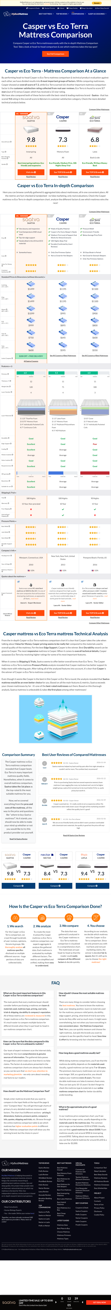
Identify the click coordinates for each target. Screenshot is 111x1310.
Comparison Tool (100, 1168)
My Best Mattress (8, 1175)
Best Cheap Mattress (61, 1214)
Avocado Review (45, 1195)
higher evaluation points (27, 1126)
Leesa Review (43, 1192)
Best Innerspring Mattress (63, 1194)
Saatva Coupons (82, 1211)
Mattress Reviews (100, 1178)
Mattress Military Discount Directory (83, 1197)
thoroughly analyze (14, 947)
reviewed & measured (35, 1015)
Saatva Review (44, 1168)
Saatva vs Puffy (44, 1212)
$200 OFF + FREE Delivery (31, 356)
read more (34, 599)
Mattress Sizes (62, 1225)
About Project (99, 1198)
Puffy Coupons (81, 1214)
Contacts (97, 1201)
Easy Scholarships (100, 1188)
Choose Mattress (63, 1232)
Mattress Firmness (64, 1235)
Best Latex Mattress (64, 1199)
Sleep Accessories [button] (96, 14)
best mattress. (69, 1005)
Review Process (48, 8)
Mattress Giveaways (101, 1185)
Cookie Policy (99, 1215)
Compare (18, 886)
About (60, 8)
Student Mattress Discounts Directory (83, 1184)
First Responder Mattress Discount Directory (82, 1190)
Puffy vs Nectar (44, 1226)
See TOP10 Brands (63, 172)
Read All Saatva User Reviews (74, 835)
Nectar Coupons (82, 1218)
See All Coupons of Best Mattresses (63, 355)
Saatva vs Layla (44, 1219)
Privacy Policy (99, 1208)
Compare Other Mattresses (99, 109)
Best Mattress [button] (45, 14)
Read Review (31, 177)
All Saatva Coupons (31, 361)
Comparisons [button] (78, 13)
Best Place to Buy (63, 1228)
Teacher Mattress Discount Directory (83, 1178)
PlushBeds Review (45, 1181)
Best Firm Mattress (64, 1190)
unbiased (47, 4)
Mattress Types (62, 1239)
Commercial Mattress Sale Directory (81, 1171)
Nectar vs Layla (44, 1222)
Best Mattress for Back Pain (63, 1180)
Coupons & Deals (33, 8)
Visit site (31, 172)
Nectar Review (44, 1188)
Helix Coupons (81, 1221)
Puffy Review (43, 1171)
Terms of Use (99, 1204)
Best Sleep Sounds (102, 8)
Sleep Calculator (86, 8)
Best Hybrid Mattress (61, 1203)
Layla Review (43, 1174)
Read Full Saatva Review (18, 839)
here (32, 1213)
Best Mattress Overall (62, 1169)
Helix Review (43, 1185)
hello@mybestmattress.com (72, 1249)
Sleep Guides (72, 8)
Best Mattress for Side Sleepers (63, 1185)
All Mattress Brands (101, 1181)
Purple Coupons (82, 1225)
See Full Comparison (55, 54)
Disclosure (98, 1211)
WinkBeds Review (45, 1178)
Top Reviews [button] (62, 14)
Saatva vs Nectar (45, 1215)
